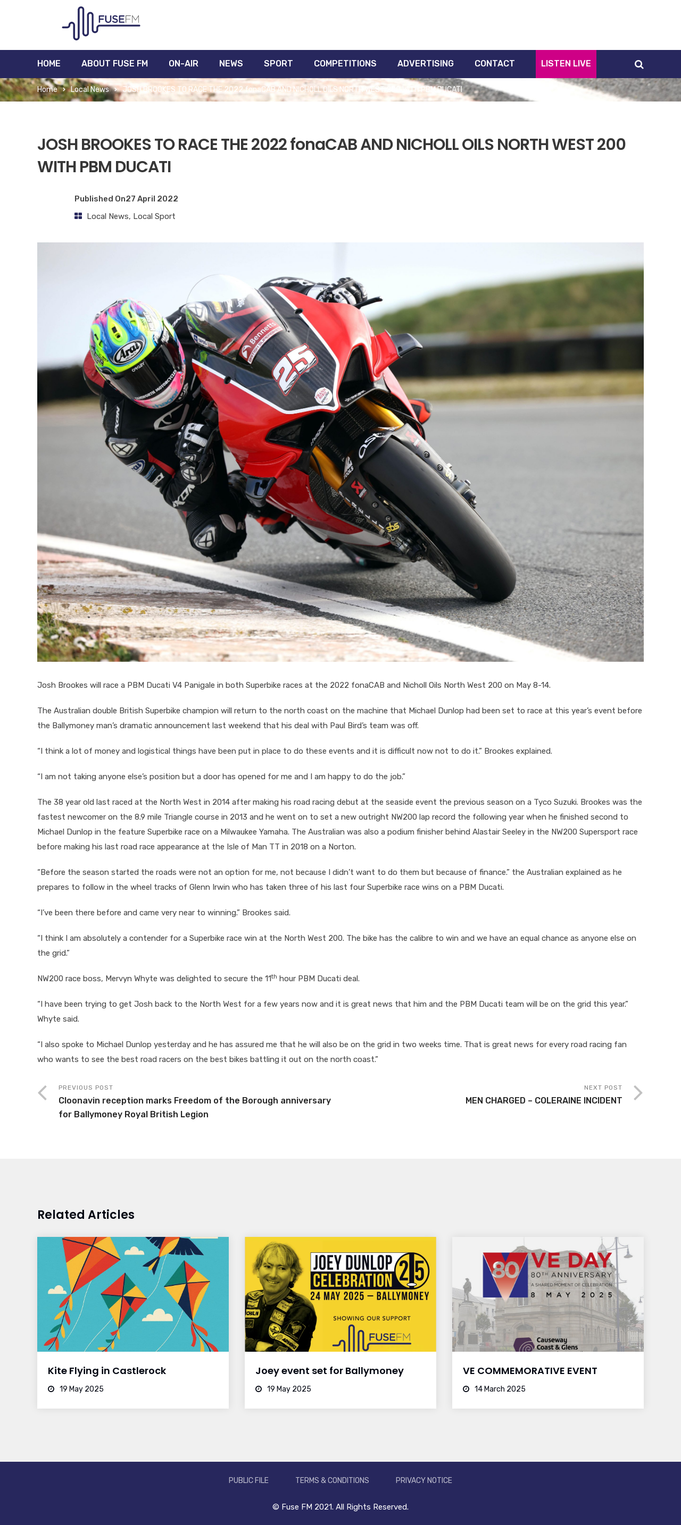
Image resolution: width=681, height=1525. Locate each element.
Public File (249, 1480)
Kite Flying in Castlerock (107, 1370)
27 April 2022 (152, 199)
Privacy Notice (424, 1480)
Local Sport (154, 216)
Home (49, 63)
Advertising (425, 63)
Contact (495, 63)
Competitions (345, 63)
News (231, 63)
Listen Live (566, 63)
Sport (278, 63)
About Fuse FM (114, 63)
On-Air (183, 63)
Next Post (481, 1096)
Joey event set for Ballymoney (329, 1370)
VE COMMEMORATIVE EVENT (530, 1370)
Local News (90, 89)
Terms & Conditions (332, 1480)
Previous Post (199, 1103)
